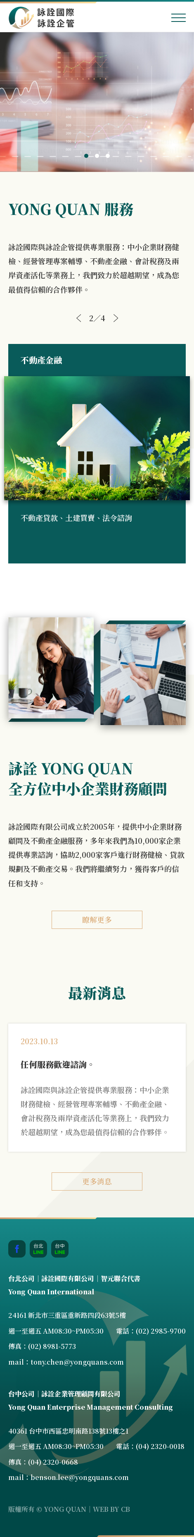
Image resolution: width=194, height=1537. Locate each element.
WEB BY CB (111, 1509)
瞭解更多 (97, 919)
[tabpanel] (97, 102)
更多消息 (97, 1181)
